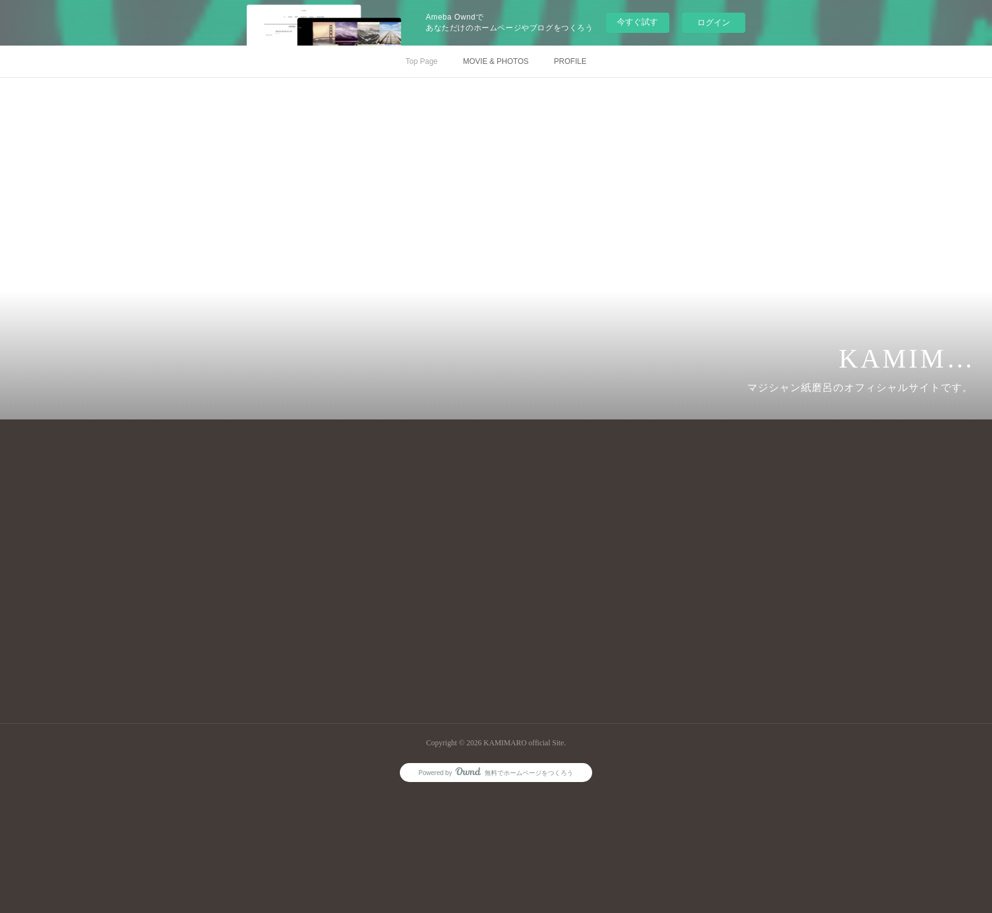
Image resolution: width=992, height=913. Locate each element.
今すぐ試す (637, 22)
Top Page (422, 61)
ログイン (713, 22)
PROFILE (570, 61)
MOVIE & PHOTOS (496, 61)
